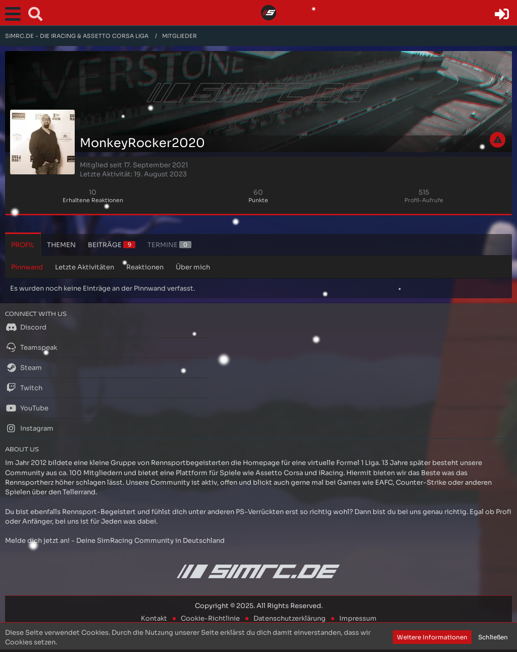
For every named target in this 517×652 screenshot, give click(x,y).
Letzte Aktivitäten (84, 267)
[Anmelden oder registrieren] (502, 14)
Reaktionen (145, 267)
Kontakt (154, 618)
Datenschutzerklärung (289, 618)
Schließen (493, 637)
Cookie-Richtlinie (210, 618)
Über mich (193, 267)
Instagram (29, 428)
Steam (23, 367)
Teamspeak (31, 347)
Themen (61, 245)
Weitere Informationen (432, 637)
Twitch (23, 388)
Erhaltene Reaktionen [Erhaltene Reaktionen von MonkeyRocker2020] (93, 200)
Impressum (358, 618)
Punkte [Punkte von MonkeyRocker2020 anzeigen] (258, 200)
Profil (22, 245)
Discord (25, 327)
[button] (15, 14)
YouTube (26, 408)
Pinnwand (27, 267)
